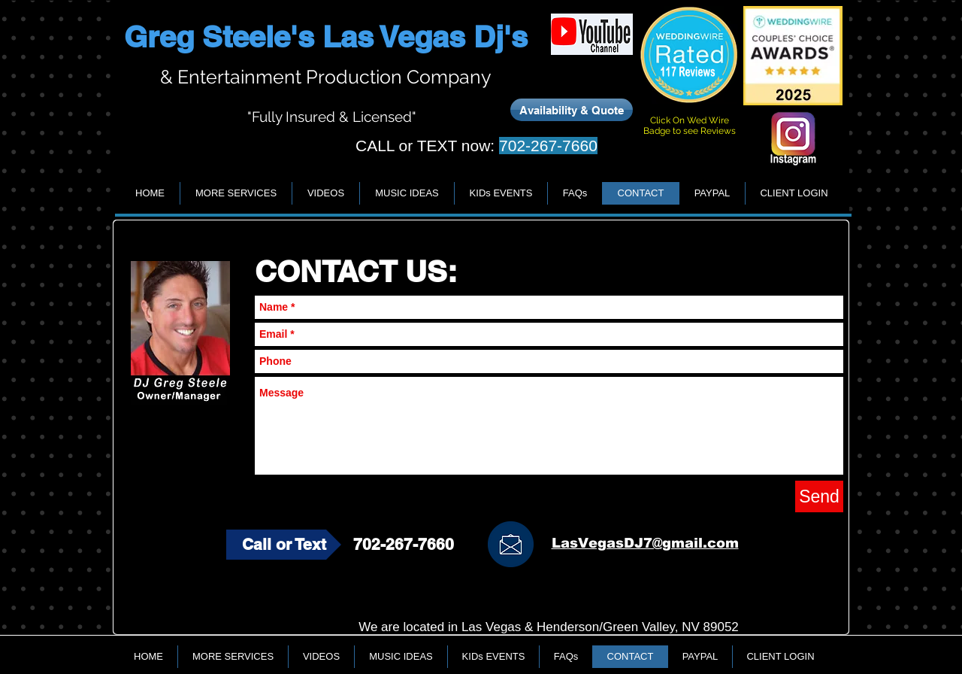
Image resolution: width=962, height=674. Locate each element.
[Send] (819, 496)
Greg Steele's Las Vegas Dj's (326, 36)
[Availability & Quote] (571, 110)
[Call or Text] (283, 545)
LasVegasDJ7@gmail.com (645, 543)
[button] (236, 193)
